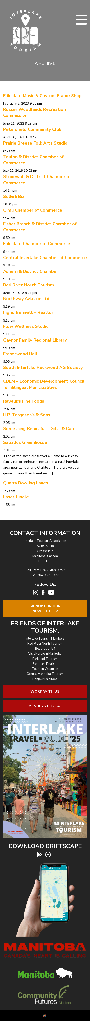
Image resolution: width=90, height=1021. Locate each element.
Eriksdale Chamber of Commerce (36, 244)
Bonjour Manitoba (45, 679)
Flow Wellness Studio (26, 326)
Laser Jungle (16, 497)
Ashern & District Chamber (30, 271)
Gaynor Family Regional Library (35, 340)
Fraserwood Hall (20, 354)
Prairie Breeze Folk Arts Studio (35, 143)
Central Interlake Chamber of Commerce (45, 257)
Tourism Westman (45, 669)
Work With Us (45, 691)
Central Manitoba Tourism (45, 674)
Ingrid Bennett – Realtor (28, 312)
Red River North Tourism (28, 285)
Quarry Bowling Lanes (25, 483)
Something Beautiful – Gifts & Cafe (39, 428)
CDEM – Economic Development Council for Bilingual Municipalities (43, 384)
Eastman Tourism (45, 664)
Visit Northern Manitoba (45, 654)
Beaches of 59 (45, 649)
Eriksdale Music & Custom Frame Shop (42, 96)
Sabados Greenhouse (25, 442)
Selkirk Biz (13, 196)
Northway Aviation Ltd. (26, 299)
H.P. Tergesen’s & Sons (26, 415)
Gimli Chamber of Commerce (32, 210)
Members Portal (45, 706)
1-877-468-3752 (52, 570)
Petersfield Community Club (32, 129)
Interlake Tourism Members (45, 638)
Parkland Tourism (45, 659)
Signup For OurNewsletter (45, 609)
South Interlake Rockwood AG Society (43, 367)
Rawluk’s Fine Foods (23, 401)
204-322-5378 (48, 575)
